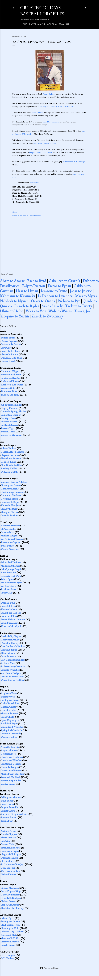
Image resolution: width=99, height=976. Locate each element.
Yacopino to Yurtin (14, 316)
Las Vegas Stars (8, 418)
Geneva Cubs (7, 844)
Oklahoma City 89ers (11, 357)
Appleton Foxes (9, 693)
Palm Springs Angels (11, 569)
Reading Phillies (9, 468)
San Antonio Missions (12, 539)
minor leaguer (23, 216)
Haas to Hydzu (27, 290)
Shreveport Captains (11, 542)
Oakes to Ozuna (43, 301)
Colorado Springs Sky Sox (14, 411)
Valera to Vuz (36, 311)
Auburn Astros (8, 830)
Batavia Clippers (9, 834)
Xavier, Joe (82, 311)
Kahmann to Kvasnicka (17, 295)
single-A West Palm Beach (40, 152)
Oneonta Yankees (9, 857)
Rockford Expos (35, 216)
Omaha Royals (8, 361)
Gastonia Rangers (10, 767)
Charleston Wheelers (11, 760)
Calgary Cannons (9, 408)
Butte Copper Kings (11, 891)
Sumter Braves (8, 784)
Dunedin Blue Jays (10, 643)
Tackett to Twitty (78, 306)
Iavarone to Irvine (54, 290)
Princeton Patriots (10, 941)
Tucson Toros (8, 431)
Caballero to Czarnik (64, 280)
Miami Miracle (8, 653)
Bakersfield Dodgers (11, 562)
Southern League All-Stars (14, 482)
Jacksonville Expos (10, 502)
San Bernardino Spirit (11, 582)
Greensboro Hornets (11, 770)
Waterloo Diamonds (11, 733)
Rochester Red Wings (12, 384)
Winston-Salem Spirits (12, 626)
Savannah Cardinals (10, 777)
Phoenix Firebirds (9, 421)
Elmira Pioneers (8, 837)
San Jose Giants (8, 586)
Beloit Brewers (8, 696)
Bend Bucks (7, 800)
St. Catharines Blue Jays (12, 864)
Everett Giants (8, 810)
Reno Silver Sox (8, 572)
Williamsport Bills (9, 471)
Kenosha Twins (8, 710)
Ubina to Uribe (11, 311)
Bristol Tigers (7, 918)
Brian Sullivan (37, 112)
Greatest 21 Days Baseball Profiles (42, 11)
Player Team (50, 24)
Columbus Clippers (10, 371)
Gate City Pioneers (10, 894)
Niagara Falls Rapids (11, 854)
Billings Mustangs (10, 888)
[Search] (85, 7)
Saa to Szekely (52, 306)
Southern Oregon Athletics (14, 814)
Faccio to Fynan (59, 285)
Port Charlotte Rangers (13, 659)
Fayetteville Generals (11, 763)
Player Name (35, 24)
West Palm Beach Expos (12, 676)
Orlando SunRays (10, 515)
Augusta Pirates (9, 750)
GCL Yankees (7, 958)
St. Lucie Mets (8, 663)
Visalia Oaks (7, 592)
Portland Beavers (9, 425)
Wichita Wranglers (10, 549)
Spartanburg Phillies (11, 780)
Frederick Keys (8, 606)
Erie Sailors (6, 841)
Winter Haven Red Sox (12, 680)
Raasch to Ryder (26, 306)
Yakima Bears (7, 820)
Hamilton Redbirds (10, 847)
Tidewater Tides (9, 391)
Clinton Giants (8, 706)
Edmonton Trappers (11, 414)
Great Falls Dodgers (11, 898)
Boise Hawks (7, 804)
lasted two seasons (51, 122)
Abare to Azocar (12, 280)
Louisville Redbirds (10, 351)
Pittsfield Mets (8, 861)
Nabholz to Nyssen (14, 301)
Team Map (63, 24)
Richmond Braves (10, 381)
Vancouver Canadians (11, 435)
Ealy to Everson (33, 285)
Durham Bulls (8, 602)
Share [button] (14, 212)
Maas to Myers (86, 295)
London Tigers (8, 461)
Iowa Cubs (6, 347)
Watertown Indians (10, 871)
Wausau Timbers (9, 737)
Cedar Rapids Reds (10, 703)
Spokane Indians (9, 817)
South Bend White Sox (12, 726)
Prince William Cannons (13, 619)
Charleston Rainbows (12, 757)
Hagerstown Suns (10, 455)
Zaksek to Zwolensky (47, 316)
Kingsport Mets (9, 935)
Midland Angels (9, 535)
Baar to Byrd (36, 280)
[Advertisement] (49, 242)
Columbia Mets (8, 753)
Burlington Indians (10, 921)
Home (23, 24)
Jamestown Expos (10, 851)
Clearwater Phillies (10, 639)
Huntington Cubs (10, 928)
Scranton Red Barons (11, 374)
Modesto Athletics (10, 565)
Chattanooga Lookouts (12, 492)
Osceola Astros (8, 656)
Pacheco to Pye (68, 301)
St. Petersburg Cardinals (13, 666)
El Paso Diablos (8, 529)
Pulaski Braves (8, 945)
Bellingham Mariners (11, 797)
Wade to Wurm (60, 311)
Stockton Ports (8, 589)
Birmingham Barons (11, 485)
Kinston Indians (9, 609)
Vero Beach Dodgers (11, 673)
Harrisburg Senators (11, 458)
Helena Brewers (9, 901)
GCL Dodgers (8, 955)
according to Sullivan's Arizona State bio (55, 106)
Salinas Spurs (7, 579)
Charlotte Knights (10, 488)
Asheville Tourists (10, 747)
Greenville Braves (9, 498)
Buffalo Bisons (8, 337)
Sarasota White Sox (10, 669)
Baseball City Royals (11, 636)
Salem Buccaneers (10, 622)
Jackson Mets (7, 532)
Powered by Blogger (49, 968)
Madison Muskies (9, 713)
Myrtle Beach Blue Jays (12, 773)
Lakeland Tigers (9, 649)
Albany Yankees (8, 448)
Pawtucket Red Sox (10, 378)
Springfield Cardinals (11, 730)
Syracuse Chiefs (8, 388)
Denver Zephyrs (9, 341)
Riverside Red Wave (11, 575)
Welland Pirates (8, 874)
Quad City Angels (10, 720)
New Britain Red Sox (11, 465)
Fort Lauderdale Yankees (13, 646)
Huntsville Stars (9, 508)
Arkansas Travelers (10, 525)
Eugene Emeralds (9, 807)
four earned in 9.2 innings (74, 162)
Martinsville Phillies (10, 938)
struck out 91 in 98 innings (44, 143)
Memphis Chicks (9, 512)
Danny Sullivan (49, 94)
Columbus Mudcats (11, 495)
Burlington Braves (10, 700)
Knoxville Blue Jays (10, 505)
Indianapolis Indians (11, 344)
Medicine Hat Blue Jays (12, 908)
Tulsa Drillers (7, 545)
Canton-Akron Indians (12, 451)
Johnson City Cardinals (12, 931)
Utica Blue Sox (8, 867)
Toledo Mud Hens (10, 394)
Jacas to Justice (81, 290)
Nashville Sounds (9, 354)
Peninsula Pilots (9, 616)
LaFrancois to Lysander (55, 295)
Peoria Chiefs (7, 716)
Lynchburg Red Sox (11, 612)
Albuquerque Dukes (11, 404)
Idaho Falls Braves (10, 904)
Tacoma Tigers (8, 428)
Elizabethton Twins (10, 924)
